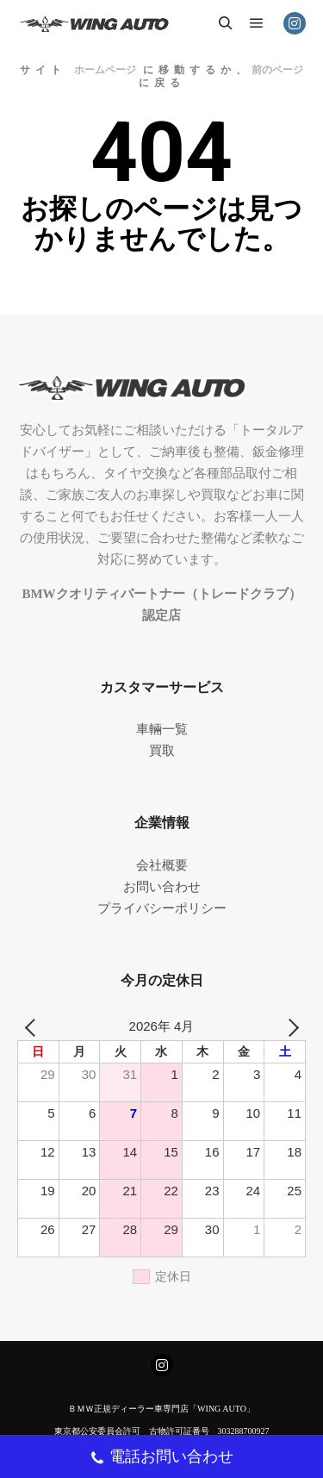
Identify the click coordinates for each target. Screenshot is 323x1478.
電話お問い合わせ (161, 1458)
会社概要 (162, 865)
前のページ (277, 70)
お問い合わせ (162, 887)
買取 (162, 751)
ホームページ (105, 70)
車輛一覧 (162, 729)
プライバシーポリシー (162, 908)
